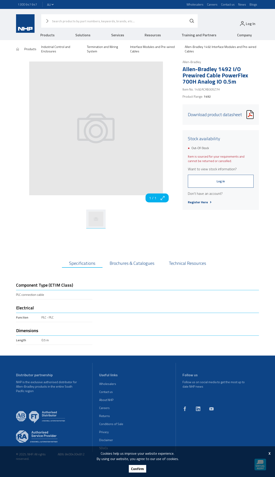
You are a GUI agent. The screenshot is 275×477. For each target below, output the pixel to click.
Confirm (137, 468)
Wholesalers (195, 4)
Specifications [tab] (82, 263)
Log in (221, 181)
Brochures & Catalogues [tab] (132, 263)
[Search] (192, 21)
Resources (153, 35)
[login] (247, 23)
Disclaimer (106, 440)
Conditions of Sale (111, 423)
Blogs (253, 4)
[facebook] (185, 409)
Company (244, 35)
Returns (104, 415)
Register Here (199, 202)
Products (47, 35)
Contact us (228, 4)
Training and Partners (199, 35)
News (242, 4)
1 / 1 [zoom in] (157, 198)
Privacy (104, 432)
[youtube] (211, 409)
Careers (212, 4)
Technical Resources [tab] (187, 263)
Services (117, 35)
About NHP (106, 399)
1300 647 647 (27, 4)
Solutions (82, 35)
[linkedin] (198, 409)
